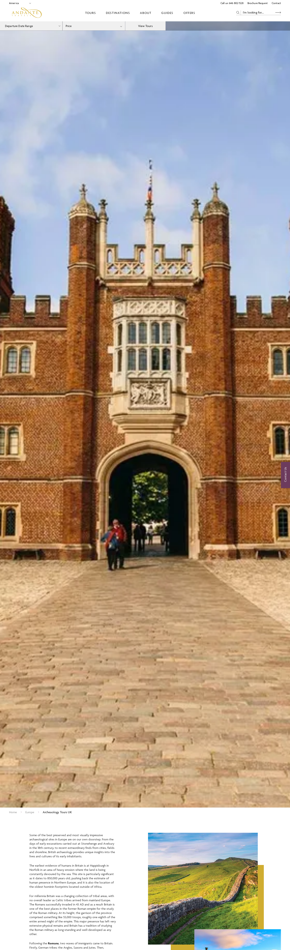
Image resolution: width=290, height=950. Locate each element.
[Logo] (26, 13)
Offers (189, 13)
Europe (29, 812)
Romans (53, 945)
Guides (167, 13)
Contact (276, 3)
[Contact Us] (285, 475)
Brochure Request (258, 3)
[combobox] (94, 25)
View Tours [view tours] (145, 26)
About (145, 13)
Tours (90, 13)
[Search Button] (278, 12)
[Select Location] (18, 3)
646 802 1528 (236, 3)
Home (13, 812)
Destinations (118, 13)
